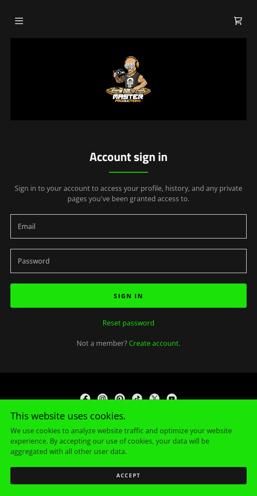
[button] (19, 20)
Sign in (128, 296)
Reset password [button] (128, 323)
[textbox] (128, 226)
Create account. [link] (154, 343)
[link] (238, 20)
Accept (128, 475)
